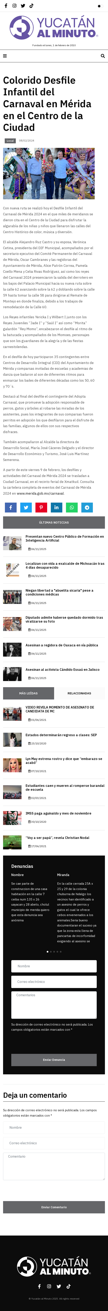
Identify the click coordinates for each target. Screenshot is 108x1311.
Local (10, 141)
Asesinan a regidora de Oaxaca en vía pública (62, 645)
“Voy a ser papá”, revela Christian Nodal (57, 837)
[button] (47, 952)
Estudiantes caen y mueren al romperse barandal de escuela (65, 787)
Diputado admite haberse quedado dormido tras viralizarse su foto (64, 619)
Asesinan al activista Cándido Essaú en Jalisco (63, 669)
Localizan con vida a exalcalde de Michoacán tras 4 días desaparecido (65, 565)
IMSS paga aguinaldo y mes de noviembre (58, 813)
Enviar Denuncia (54, 1060)
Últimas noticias (54, 522)
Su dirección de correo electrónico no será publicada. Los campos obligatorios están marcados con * (52, 1027)
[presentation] (35, 1041)
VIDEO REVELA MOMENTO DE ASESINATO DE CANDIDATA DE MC (60, 709)
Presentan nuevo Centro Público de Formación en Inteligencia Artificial (65, 538)
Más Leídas (28, 693)
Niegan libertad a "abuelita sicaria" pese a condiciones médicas (59, 592)
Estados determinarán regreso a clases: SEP (61, 735)
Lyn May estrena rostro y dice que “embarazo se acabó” (64, 760)
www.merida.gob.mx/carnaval (40, 493)
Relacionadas (79, 693)
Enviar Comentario (54, 1207)
